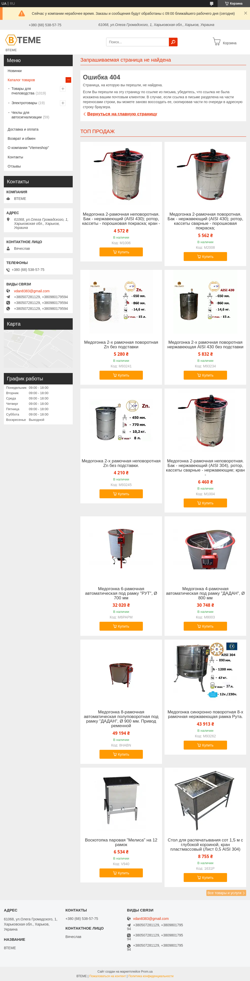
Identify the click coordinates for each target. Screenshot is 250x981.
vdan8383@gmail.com (32, 291)
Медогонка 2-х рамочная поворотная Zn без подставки (121, 344)
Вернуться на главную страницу (122, 114)
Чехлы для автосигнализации (26, 114)
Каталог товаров (21, 80)
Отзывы (14, 166)
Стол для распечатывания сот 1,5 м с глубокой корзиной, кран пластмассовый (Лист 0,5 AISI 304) (205, 845)
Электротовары (24, 103)
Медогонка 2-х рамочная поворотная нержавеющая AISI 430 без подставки (205, 344)
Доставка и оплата (23, 129)
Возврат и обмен (21, 138)
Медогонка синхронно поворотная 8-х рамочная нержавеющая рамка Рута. (205, 714)
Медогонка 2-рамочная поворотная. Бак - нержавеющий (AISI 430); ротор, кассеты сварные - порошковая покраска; (205, 221)
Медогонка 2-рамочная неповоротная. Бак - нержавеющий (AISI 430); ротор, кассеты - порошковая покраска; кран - (121, 219)
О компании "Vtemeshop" (28, 148)
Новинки (15, 71)
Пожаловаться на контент (107, 976)
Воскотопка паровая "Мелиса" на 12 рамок (121, 842)
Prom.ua (147, 971)
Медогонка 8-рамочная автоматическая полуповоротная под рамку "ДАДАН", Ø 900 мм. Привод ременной (121, 719)
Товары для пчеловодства (22, 91)
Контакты (15, 157)
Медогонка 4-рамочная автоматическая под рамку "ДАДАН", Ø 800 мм (205, 593)
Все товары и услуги (224, 893)
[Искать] (173, 42)
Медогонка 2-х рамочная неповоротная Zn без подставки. (121, 463)
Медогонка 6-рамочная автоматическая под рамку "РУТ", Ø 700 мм (121, 593)
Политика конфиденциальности (150, 976)
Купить (123, 252)
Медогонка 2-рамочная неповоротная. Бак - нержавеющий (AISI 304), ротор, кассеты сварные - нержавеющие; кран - (205, 468)
